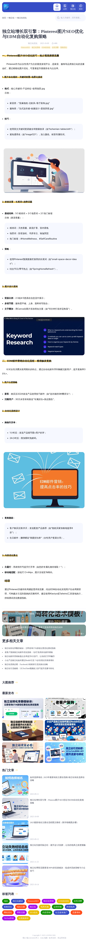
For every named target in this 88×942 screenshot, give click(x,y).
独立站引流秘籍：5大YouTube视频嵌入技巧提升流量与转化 (29, 668)
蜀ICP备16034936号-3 (31, 938)
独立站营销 (36, 47)
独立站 (73, 7)
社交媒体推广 (61, 912)
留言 (81, 7)
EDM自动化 (46, 47)
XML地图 (44, 938)
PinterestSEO (25, 47)
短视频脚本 (24, 918)
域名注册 (21, 907)
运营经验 (58, 907)
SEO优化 (34, 912)
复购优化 (63, 47)
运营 (65, 7)
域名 (6, 901)
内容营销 (46, 912)
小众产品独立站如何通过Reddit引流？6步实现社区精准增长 (29, 660)
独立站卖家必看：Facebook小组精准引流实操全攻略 (26, 664)
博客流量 (21, 912)
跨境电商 (71, 907)
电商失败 (45, 907)
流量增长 (76, 912)
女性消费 (55, 47)
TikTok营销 (9, 918)
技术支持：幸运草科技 (57, 938)
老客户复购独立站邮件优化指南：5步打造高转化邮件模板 (29, 652)
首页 (57, 7)
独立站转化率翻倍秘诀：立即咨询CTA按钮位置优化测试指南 (30, 648)
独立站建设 (18, 901)
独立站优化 (22, 18)
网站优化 (8, 912)
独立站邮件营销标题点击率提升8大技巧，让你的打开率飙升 (30, 656)
